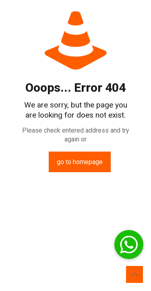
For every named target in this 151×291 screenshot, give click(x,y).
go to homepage (80, 162)
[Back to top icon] (134, 274)
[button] (128, 244)
